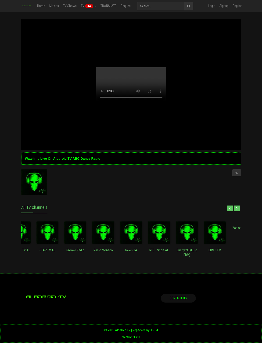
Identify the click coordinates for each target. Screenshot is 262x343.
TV (88, 6)
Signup (224, 6)
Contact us (178, 298)
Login (211, 6)
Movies (54, 6)
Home (41, 6)
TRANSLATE (108, 6)
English (237, 6)
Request (125, 6)
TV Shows (69, 6)
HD (236, 172)
